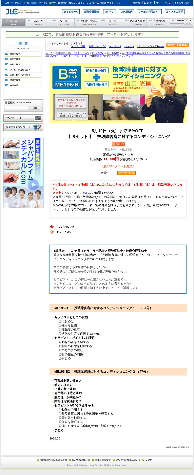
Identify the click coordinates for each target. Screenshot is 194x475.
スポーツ (38, 22)
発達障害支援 (135, 22)
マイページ (115, 46)
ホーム (13, 22)
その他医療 (158, 22)
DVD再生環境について (126, 459)
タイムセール (71, 11)
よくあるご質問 (174, 11)
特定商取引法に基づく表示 (51, 459)
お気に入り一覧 (97, 46)
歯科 (111, 22)
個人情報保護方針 (79, 459)
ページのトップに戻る (97, 448)
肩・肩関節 (113, 53)
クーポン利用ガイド (149, 11)
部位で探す (98, 53)
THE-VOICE (181, 22)
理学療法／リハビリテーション (87, 22)
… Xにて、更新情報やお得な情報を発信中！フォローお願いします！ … (92, 34)
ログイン (109, 11)
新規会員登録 (91, 11)
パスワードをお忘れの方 (150, 46)
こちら (84, 193)
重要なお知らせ (100, 459)
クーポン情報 (78, 46)
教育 (62, 22)
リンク (147, 459)
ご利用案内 (126, 11)
